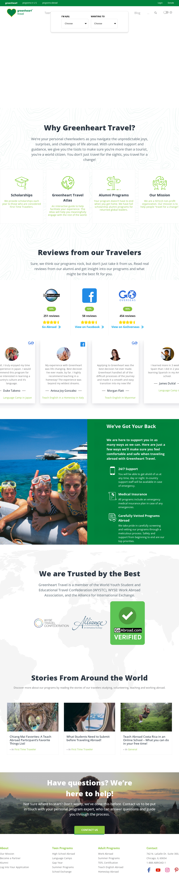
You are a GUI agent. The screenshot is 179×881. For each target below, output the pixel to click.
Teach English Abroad (110, 867)
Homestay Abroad (108, 871)
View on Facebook (89, 327)
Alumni (4, 862)
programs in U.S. (29, 3)
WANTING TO (98, 16)
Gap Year (57, 862)
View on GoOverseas (127, 327)
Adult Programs (109, 848)
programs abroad (50, 3)
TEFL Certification (108, 862)
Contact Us (89, 830)
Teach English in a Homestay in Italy (63, 397)
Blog (137, 13)
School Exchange (62, 871)
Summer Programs (63, 867)
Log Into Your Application (14, 867)
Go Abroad (51, 327)
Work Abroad (105, 853)
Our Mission (7, 853)
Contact (152, 848)
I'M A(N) (65, 16)
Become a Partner (10, 858)
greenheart (11, 3)
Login (160, 3)
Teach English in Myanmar (120, 397)
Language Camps (62, 858)
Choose (69, 23)
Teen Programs (62, 848)
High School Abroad (63, 853)
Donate (171, 3)
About (4, 848)
